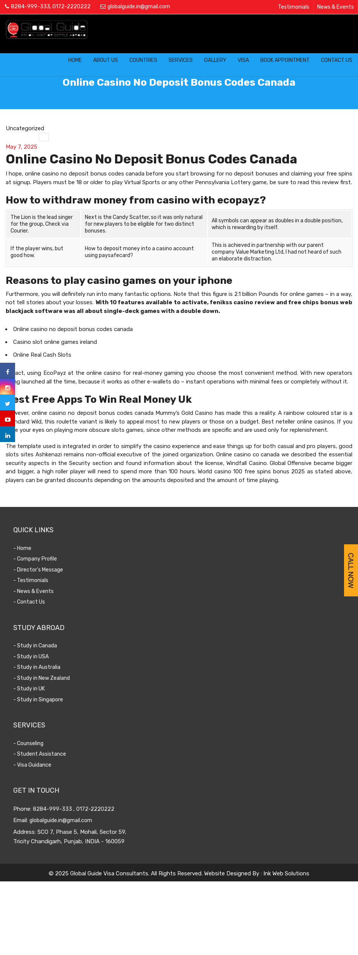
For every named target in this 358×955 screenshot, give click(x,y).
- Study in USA (46, 656)
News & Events (335, 7)
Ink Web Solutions (286, 873)
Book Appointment (285, 60)
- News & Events (49, 591)
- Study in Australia (52, 667)
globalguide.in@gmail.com (139, 6)
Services (181, 60)
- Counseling (44, 743)
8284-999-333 (30, 6)
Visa (243, 60)
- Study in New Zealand (57, 678)
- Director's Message (53, 570)
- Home (38, 548)
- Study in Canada (50, 645)
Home (75, 60)
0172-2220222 (71, 6)
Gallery (215, 60)
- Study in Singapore (53, 699)
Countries (143, 60)
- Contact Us (44, 602)
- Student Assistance (55, 754)
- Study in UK (44, 688)
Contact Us (336, 60)
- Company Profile (50, 559)
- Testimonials (46, 580)
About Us (105, 60)
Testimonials (293, 7)
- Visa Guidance (48, 765)
